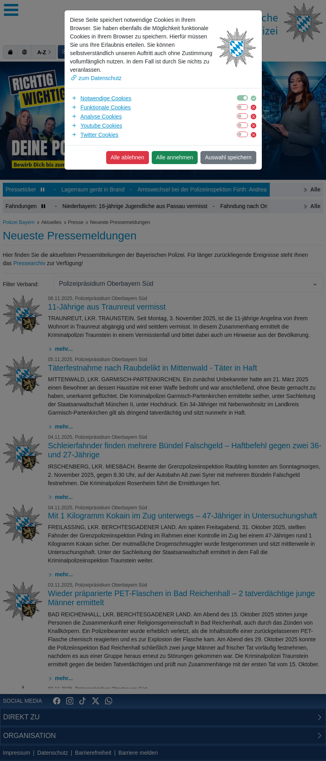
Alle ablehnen (127, 157)
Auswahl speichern (228, 157)
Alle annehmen (174, 157)
